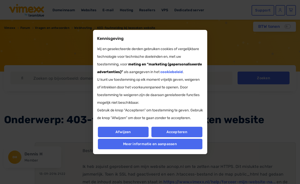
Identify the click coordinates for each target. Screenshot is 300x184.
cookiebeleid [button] (171, 72)
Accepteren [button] (176, 132)
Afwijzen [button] (123, 132)
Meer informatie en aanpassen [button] (150, 144)
